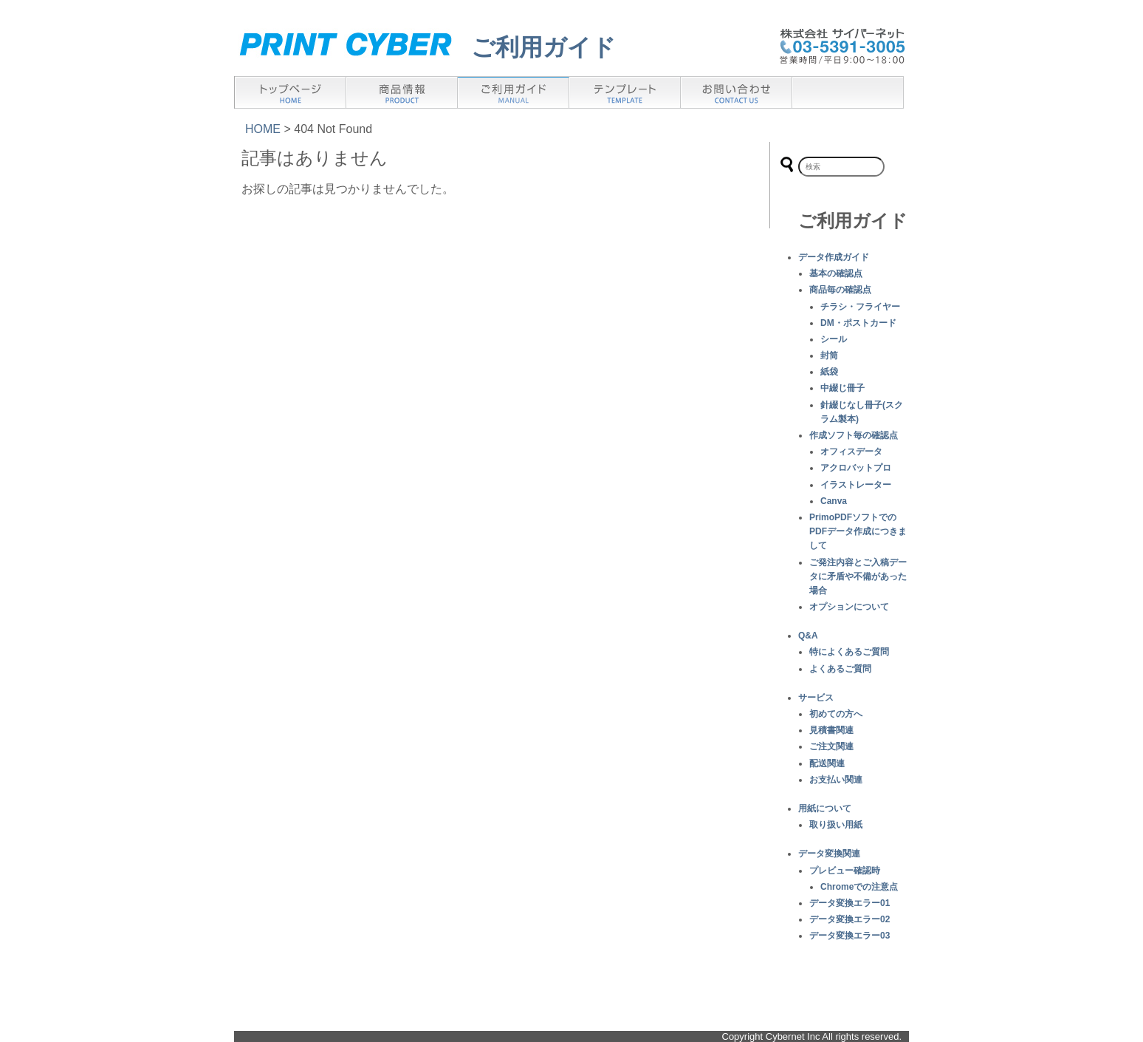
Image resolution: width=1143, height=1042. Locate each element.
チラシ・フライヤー (860, 307)
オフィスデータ (851, 451)
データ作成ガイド (833, 257)
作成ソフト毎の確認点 (853, 435)
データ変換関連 (829, 853)
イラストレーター (855, 485)
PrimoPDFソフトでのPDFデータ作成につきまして (858, 531)
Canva (833, 501)
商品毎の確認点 (840, 290)
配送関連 (827, 763)
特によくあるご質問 (849, 652)
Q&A (808, 635)
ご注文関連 (831, 746)
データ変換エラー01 (849, 903)
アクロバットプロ (855, 468)
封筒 (829, 355)
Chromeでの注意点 (859, 887)
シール (833, 339)
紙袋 (829, 372)
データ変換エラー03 (849, 935)
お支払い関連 (835, 779)
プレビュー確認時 (844, 870)
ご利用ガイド (543, 47)
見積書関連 (831, 730)
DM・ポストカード (858, 323)
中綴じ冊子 (842, 388)
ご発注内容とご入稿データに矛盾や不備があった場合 (858, 576)
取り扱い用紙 (835, 825)
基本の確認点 (835, 273)
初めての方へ (835, 714)
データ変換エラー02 (849, 919)
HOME (263, 129)
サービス (816, 697)
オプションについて (849, 607)
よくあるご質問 (840, 669)
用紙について (824, 808)
